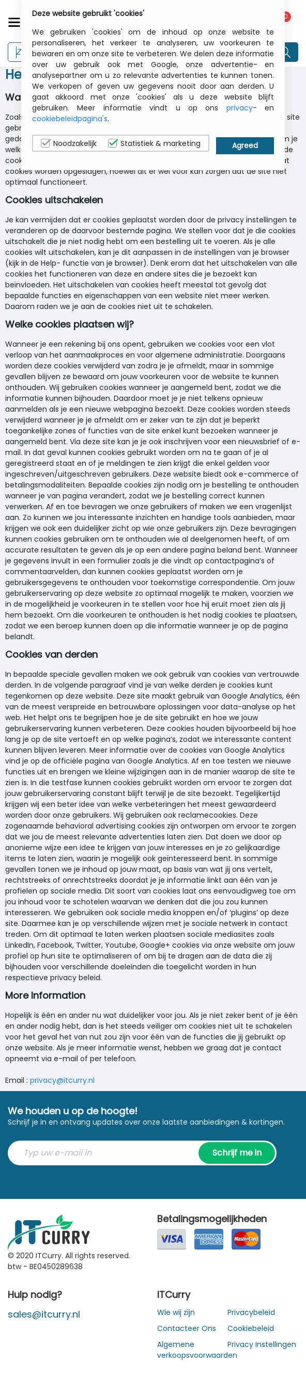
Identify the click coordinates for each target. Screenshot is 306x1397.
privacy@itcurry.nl (62, 1080)
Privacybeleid (251, 1312)
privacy (239, 108)
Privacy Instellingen (261, 1344)
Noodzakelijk (69, 143)
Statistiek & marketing (154, 143)
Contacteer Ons (186, 1328)
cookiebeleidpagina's (70, 118)
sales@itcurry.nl (44, 1314)
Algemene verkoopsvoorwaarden (197, 1349)
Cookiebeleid (250, 1328)
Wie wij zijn (176, 1312)
